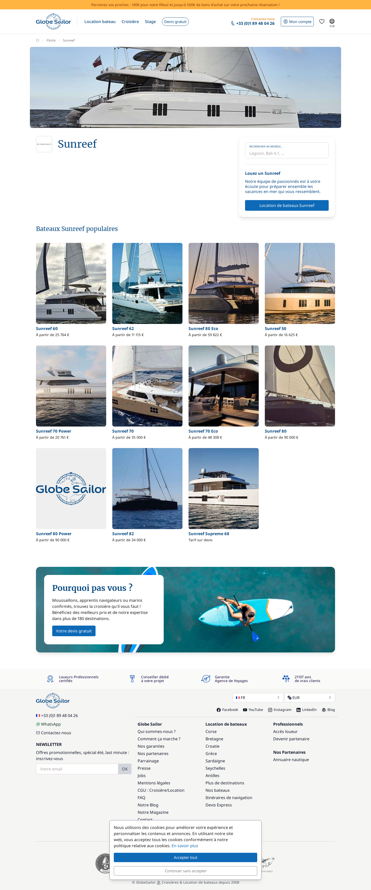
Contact (145, 819)
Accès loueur (285, 731)
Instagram (279, 709)
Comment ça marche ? (159, 739)
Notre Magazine (153, 812)
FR (258, 697)
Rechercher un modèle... (266, 146)
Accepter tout (185, 857)
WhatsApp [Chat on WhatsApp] (48, 724)
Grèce (211, 753)
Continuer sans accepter (186, 870)
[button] (100, 21)
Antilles (212, 775)
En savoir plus (185, 845)
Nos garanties (151, 746)
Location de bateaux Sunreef (286, 205)
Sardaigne (215, 761)
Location (176, 790)
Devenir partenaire (291, 739)
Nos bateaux (218, 790)
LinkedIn (306, 709)
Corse (211, 731)
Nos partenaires (153, 753)
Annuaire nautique (291, 759)
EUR (310, 697)
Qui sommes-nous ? (157, 731)
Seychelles (215, 768)
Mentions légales (154, 783)
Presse (144, 768)
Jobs (142, 775)
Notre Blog (148, 805)
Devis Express (219, 805)
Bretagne (214, 739)
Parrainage (148, 761)
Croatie (212, 746)
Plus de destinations (225, 783)
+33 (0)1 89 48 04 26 (57, 715)
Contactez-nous (53, 733)
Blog (328, 709)
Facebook (227, 709)
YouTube (253, 709)
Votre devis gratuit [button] (74, 631)
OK (125, 769)
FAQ (141, 797)
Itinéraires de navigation (229, 797)
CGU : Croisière (152, 790)
